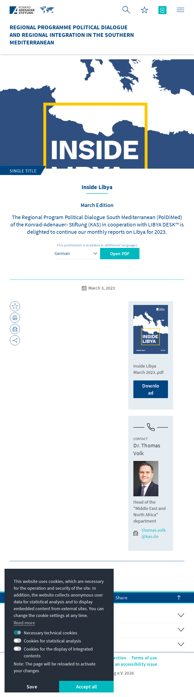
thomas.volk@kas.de (149, 533)
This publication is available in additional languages (97, 245)
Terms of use (144, 658)
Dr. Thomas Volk (146, 449)
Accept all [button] (86, 686)
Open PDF (120, 253)
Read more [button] (24, 623)
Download (150, 389)
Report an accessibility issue (128, 664)
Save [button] (32, 686)
